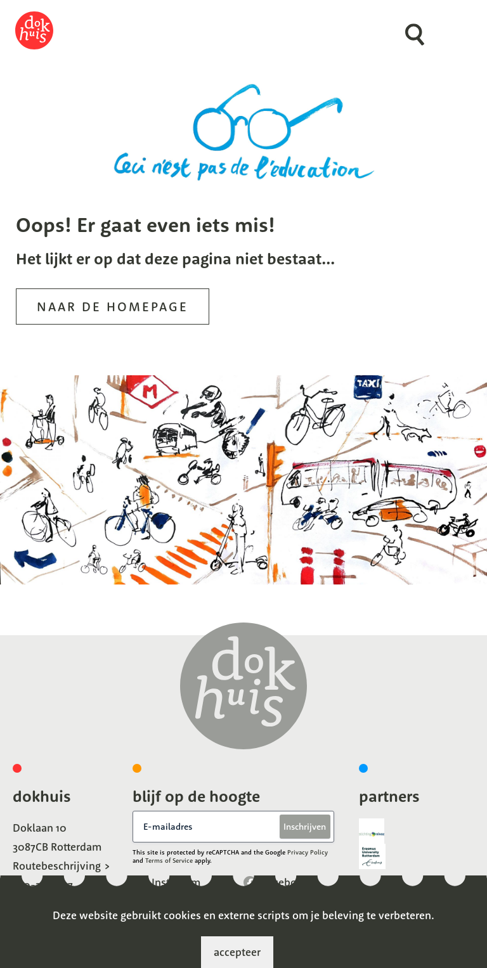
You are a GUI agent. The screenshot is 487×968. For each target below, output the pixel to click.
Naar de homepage (112, 306)
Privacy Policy (307, 852)
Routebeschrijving (57, 865)
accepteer (237, 951)
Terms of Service (169, 860)
